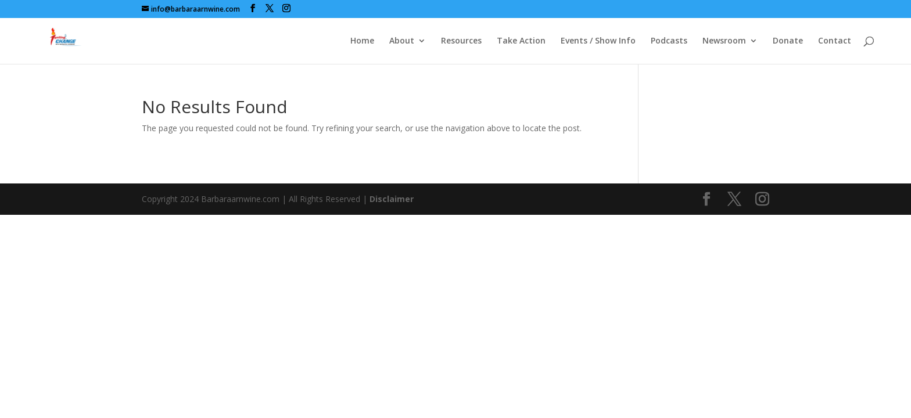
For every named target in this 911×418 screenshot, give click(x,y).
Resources (461, 41)
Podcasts (669, 41)
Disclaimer (392, 198)
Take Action (521, 41)
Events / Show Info (598, 41)
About (401, 41)
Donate (788, 41)
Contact (834, 41)
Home (362, 41)
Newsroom (724, 41)
